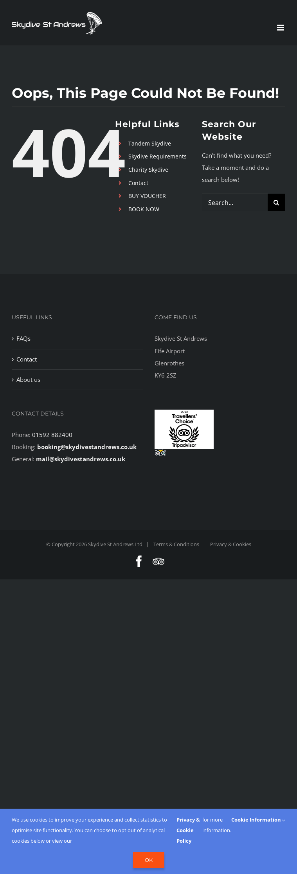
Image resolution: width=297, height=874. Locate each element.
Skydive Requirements (157, 156)
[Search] (276, 202)
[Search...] (235, 202)
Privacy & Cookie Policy (188, 830)
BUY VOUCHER (147, 196)
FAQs (23, 338)
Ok (149, 860)
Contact (138, 183)
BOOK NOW (143, 209)
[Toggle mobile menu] (281, 27)
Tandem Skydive (149, 143)
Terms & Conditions (176, 544)
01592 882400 (52, 435)
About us (28, 379)
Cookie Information (258, 819)
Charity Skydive (148, 169)
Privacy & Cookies (230, 544)
